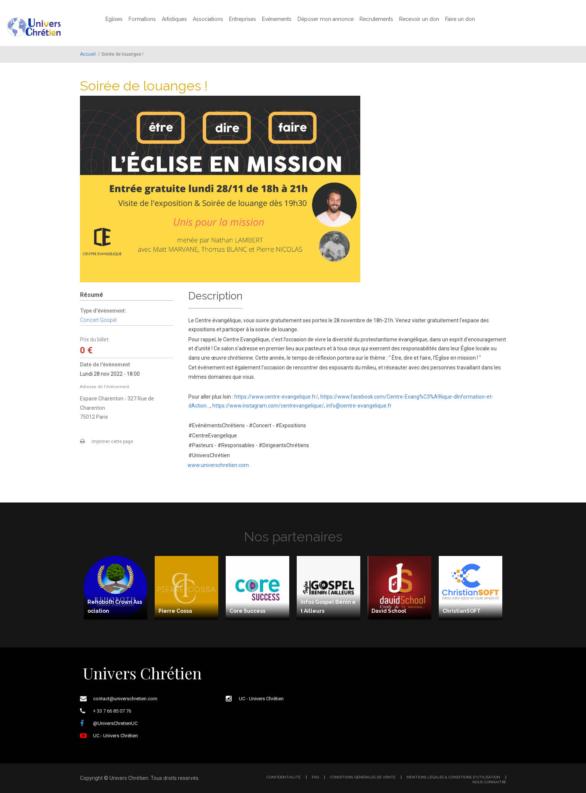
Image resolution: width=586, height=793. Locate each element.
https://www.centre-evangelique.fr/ (276, 397)
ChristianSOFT (461, 611)
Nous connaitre (489, 782)
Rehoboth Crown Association (114, 606)
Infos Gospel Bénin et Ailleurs (328, 606)
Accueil (88, 54)
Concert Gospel (98, 320)
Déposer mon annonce (325, 19)
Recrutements (376, 19)
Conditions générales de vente (362, 777)
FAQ (315, 777)
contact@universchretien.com (125, 698)
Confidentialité (283, 777)
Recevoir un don (419, 19)
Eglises (114, 19)
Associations (208, 19)
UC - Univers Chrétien (115, 735)
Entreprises (242, 19)
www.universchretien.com (218, 465)
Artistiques (174, 19)
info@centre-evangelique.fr (359, 406)
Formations (142, 19)
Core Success (247, 611)
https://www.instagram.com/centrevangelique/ (268, 406)
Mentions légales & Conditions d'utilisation (453, 777)
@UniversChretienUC (115, 723)
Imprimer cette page (112, 441)
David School (388, 611)
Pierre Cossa (175, 611)
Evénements (277, 19)
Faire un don (460, 19)
